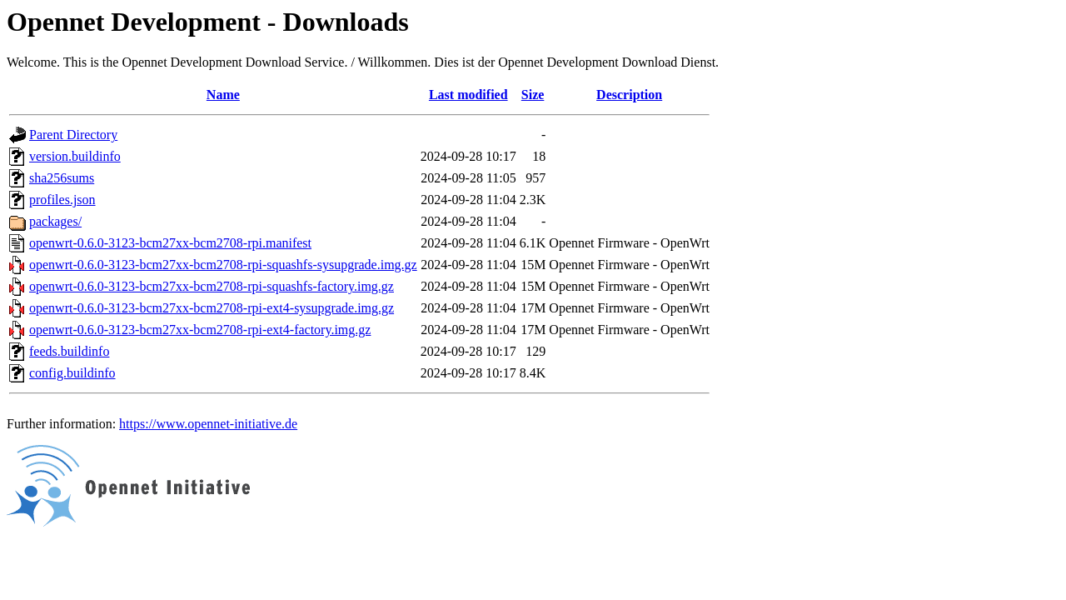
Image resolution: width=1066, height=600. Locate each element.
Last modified (468, 95)
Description (629, 95)
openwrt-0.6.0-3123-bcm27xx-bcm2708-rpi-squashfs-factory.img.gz (211, 286)
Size (533, 95)
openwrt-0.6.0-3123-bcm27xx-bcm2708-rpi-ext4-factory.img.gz (200, 329)
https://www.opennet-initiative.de (208, 424)
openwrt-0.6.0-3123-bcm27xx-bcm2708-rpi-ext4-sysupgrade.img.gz (211, 308)
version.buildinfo (75, 156)
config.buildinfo (72, 373)
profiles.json (62, 199)
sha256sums (61, 178)
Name (223, 95)
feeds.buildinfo (69, 351)
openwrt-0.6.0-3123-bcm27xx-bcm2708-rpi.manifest (170, 243)
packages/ (55, 221)
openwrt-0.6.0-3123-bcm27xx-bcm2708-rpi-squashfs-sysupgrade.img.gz (223, 265)
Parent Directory (73, 135)
